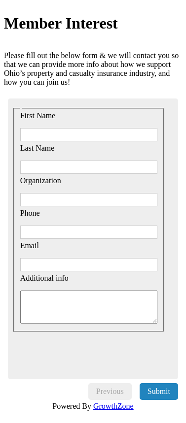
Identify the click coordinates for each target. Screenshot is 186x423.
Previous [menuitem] (110, 391)
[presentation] (92, 351)
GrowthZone (113, 406)
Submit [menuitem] (159, 391)
